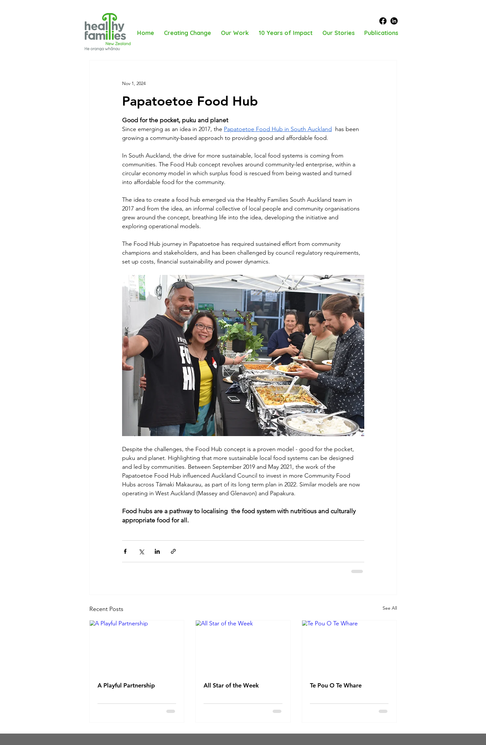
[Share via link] (173, 551)
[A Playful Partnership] (137, 646)
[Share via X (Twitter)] (141, 551)
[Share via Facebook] (125, 551)
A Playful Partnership (126, 685)
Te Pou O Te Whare (336, 685)
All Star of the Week (231, 685)
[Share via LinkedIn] (157, 551)
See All (390, 608)
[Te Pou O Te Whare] (349, 646)
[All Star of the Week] (243, 646)
